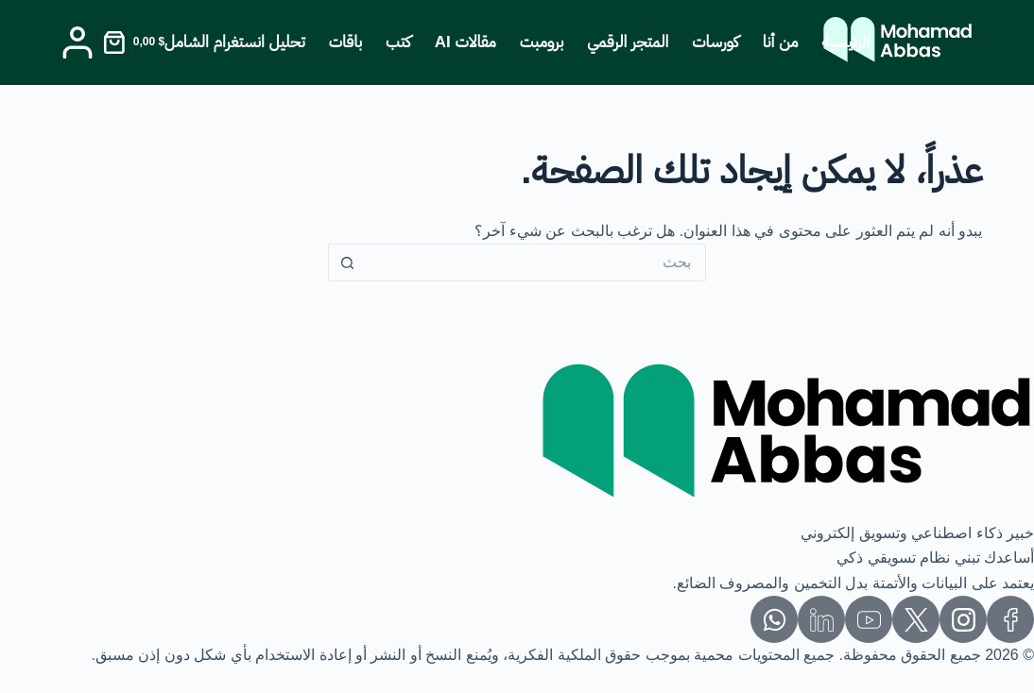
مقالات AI (465, 42)
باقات (345, 42)
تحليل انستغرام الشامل (234, 42)
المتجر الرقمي (627, 42)
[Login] (77, 42)
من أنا (781, 42)
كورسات (715, 42)
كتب (398, 42)
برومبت (542, 42)
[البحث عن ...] (536, 262)
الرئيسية (846, 42)
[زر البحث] (347, 262)
